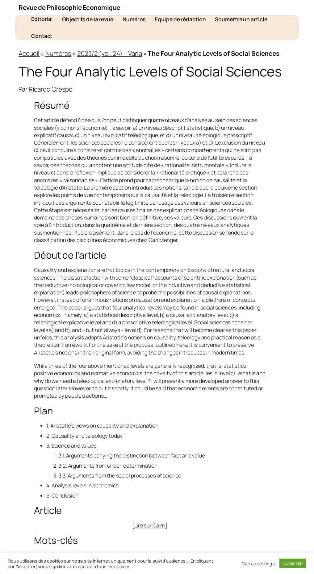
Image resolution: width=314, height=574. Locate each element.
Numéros (58, 53)
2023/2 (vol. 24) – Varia (109, 53)
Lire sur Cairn (149, 525)
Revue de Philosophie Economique (69, 7)
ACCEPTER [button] (293, 563)
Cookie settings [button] (258, 563)
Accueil (29, 53)
